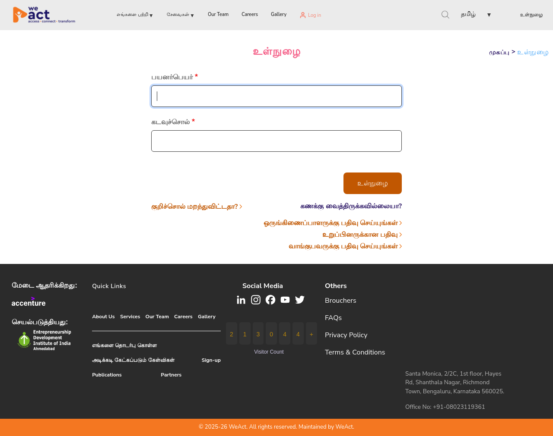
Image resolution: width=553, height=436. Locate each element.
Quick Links (109, 286)
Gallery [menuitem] (278, 14)
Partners (171, 374)
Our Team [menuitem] (218, 14)
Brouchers (340, 300)
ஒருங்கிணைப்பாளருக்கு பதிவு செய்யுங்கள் (330, 223)
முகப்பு (499, 52)
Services (130, 316)
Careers (183, 316)
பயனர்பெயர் (172, 77)
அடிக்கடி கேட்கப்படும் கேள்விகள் (133, 360)
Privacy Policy (346, 335)
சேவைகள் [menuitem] (181, 16)
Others (336, 286)
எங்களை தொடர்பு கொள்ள (124, 345)
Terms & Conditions (355, 352)
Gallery (207, 316)
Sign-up (211, 360)
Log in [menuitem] (314, 15)
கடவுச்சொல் (170, 122)
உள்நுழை (531, 14)
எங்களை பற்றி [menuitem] (135, 16)
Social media (262, 286)
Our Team (156, 316)
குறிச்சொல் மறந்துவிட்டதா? (194, 206)
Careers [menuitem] (250, 14)
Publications (106, 374)
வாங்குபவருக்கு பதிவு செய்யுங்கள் (343, 246)
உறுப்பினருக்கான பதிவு (359, 234)
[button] (469, 15)
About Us (103, 316)
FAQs (333, 318)
